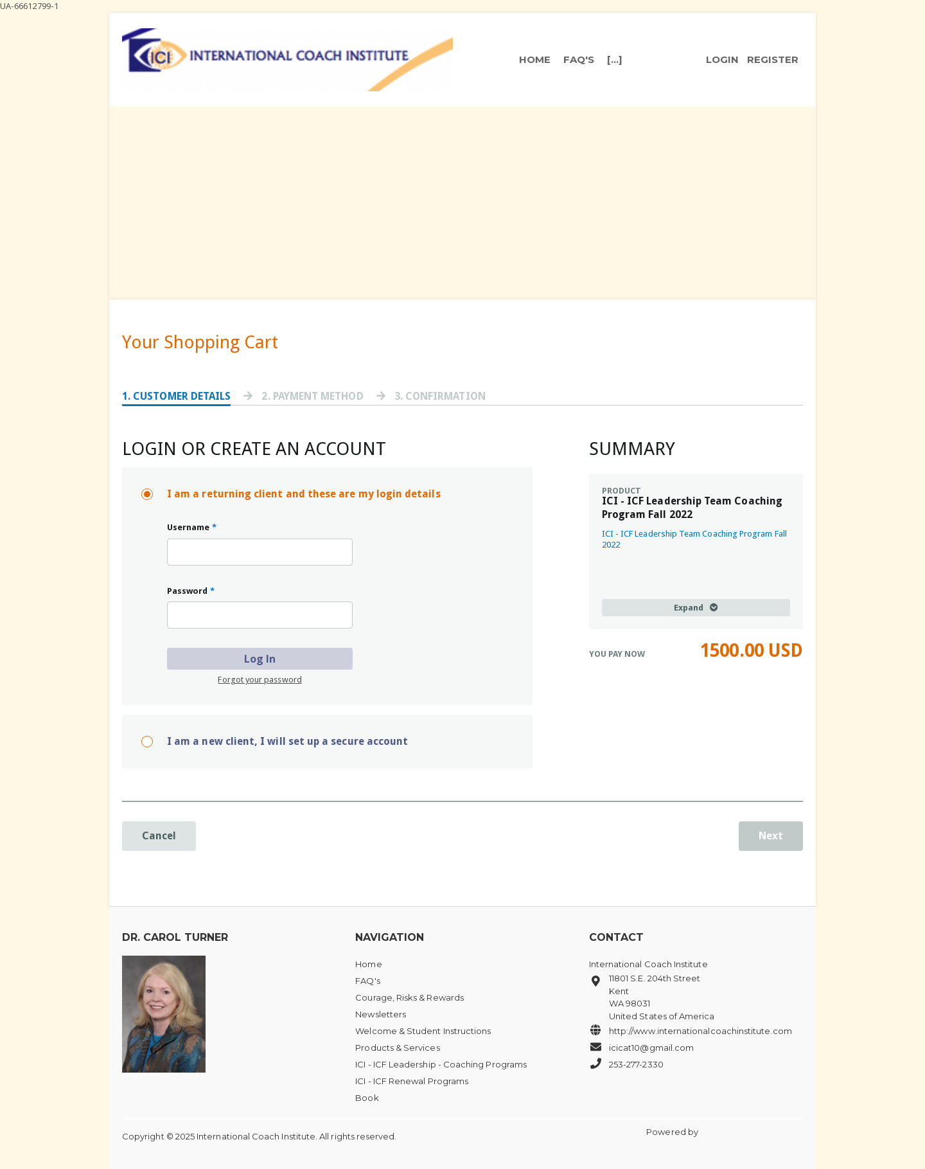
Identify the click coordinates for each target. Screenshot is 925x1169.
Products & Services (397, 1047)
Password (191, 591)
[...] (614, 60)
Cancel (159, 836)
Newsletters (380, 1014)
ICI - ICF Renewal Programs (411, 1081)
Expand (696, 607)
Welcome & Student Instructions (423, 1031)
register (772, 60)
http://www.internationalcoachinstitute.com (690, 1030)
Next (771, 836)
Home (535, 60)
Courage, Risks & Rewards (409, 997)
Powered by (673, 1132)
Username (191, 527)
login (722, 60)
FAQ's (578, 60)
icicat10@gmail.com (641, 1047)
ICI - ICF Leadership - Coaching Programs (441, 1064)
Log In (260, 659)
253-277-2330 (626, 1063)
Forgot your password (259, 679)
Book (366, 1098)
